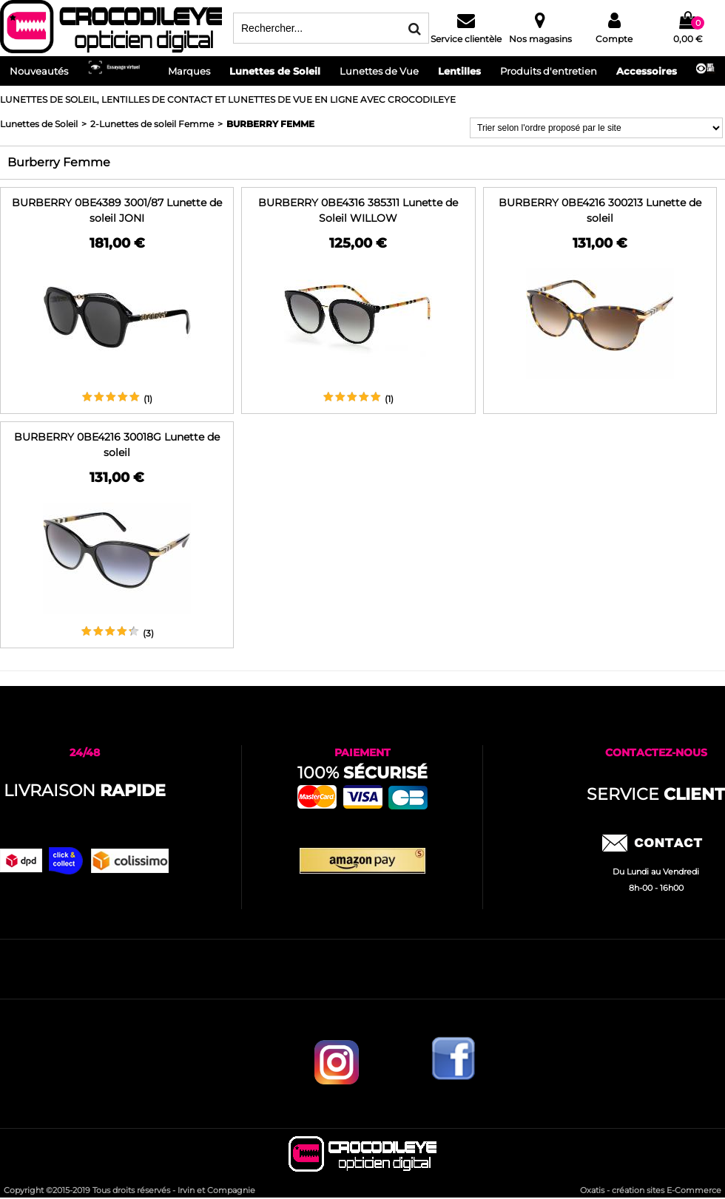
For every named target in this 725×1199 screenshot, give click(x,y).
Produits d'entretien (548, 71)
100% (362, 773)
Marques (189, 71)
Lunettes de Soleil (274, 71)
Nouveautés (39, 71)
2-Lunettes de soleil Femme (152, 123)
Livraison (85, 791)
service (656, 794)
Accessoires (646, 71)
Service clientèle (466, 38)
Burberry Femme (270, 123)
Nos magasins (540, 38)
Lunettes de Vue (379, 71)
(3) (148, 633)
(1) (148, 398)
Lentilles (459, 71)
